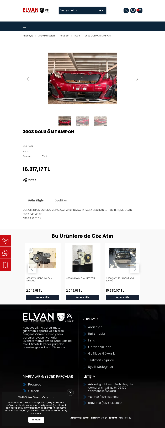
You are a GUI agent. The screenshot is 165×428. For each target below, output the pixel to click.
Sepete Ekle (43, 297)
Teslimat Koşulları (101, 360)
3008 (77, 35)
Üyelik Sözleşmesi (101, 366)
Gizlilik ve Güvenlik (101, 353)
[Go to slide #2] (82, 121)
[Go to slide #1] (64, 121)
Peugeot (64, 35)
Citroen (33, 391)
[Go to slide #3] (100, 121)
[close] (70, 392)
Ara (101, 10)
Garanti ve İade (99, 347)
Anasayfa (28, 35)
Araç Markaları (46, 35)
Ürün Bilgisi (36, 200)
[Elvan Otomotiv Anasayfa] (36, 10)
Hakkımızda (96, 333)
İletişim (93, 340)
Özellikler (61, 200)
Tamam (36, 419)
